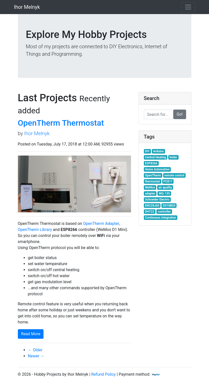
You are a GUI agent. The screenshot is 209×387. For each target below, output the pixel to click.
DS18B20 (169, 205)
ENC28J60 (152, 205)
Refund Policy (103, 374)
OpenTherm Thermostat (61, 123)
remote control (174, 175)
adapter (150, 193)
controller (164, 211)
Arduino (158, 151)
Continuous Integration (160, 217)
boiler (173, 157)
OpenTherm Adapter (101, 223)
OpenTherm (153, 175)
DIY (147, 151)
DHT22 (149, 211)
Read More (30, 333)
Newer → (36, 356)
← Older (35, 350)
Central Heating (155, 157)
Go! (180, 114)
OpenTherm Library (35, 229)
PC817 (167, 181)
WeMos (150, 187)
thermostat (152, 181)
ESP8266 (151, 163)
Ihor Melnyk (27, 7)
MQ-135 (164, 193)
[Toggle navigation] (188, 7)
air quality (165, 187)
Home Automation (157, 169)
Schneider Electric (157, 199)
